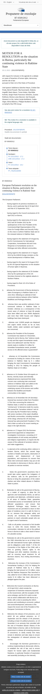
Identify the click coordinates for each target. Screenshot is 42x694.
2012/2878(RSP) (19, 130)
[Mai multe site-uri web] (29, 2)
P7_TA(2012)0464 (14, 171)
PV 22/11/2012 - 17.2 (15, 156)
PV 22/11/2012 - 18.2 (15, 165)
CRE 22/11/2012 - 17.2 (16, 159)
